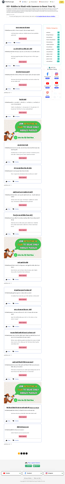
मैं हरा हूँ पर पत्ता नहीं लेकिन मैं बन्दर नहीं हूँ (22, 215)
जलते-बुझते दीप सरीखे (22, 262)
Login (61, 2)
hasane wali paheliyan (50, 39)
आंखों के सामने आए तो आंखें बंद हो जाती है (23, 192)
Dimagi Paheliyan (49, 34)
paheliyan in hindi (50, 49)
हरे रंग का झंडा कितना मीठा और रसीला (23, 168)
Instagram (49, 473)
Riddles (24, 2)
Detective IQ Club (43, 2)
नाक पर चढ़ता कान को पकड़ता (23, 27)
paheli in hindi (49, 59)
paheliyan (48, 32)
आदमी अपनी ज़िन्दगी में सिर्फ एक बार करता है (22, 362)
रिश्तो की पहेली (22, 99)
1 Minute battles (33, 2)
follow (47, 78)
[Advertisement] (32, 20)
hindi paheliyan (49, 42)
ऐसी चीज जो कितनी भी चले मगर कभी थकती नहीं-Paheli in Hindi (22, 407)
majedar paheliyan (50, 44)
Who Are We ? (37, 478)
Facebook (28, 473)
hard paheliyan (49, 37)
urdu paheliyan (49, 61)
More (52, 1)
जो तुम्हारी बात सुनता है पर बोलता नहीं (22, 290)
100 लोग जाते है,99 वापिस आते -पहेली (22, 49)
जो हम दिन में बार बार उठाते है (23, 72)
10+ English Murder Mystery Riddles (45, 16)
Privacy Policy (28, 478)
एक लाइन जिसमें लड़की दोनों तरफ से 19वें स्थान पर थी (22, 332)
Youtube (6, 473)
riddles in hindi (49, 54)
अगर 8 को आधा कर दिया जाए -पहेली (22, 309)
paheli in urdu (49, 56)
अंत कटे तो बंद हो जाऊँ (22, 145)
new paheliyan (49, 47)
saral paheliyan (49, 51)
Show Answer (22, 38)
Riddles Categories (52, 28)
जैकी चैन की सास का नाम (23, 427)
